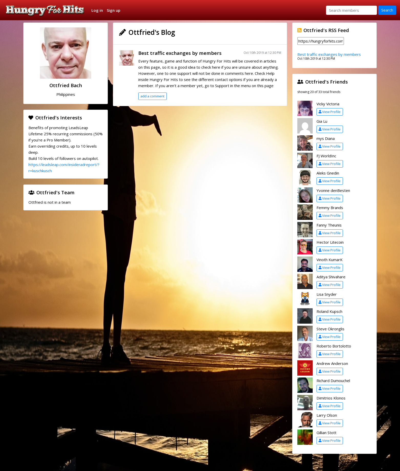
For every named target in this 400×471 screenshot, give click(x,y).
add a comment (152, 96)
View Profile (330, 111)
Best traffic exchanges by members (180, 53)
